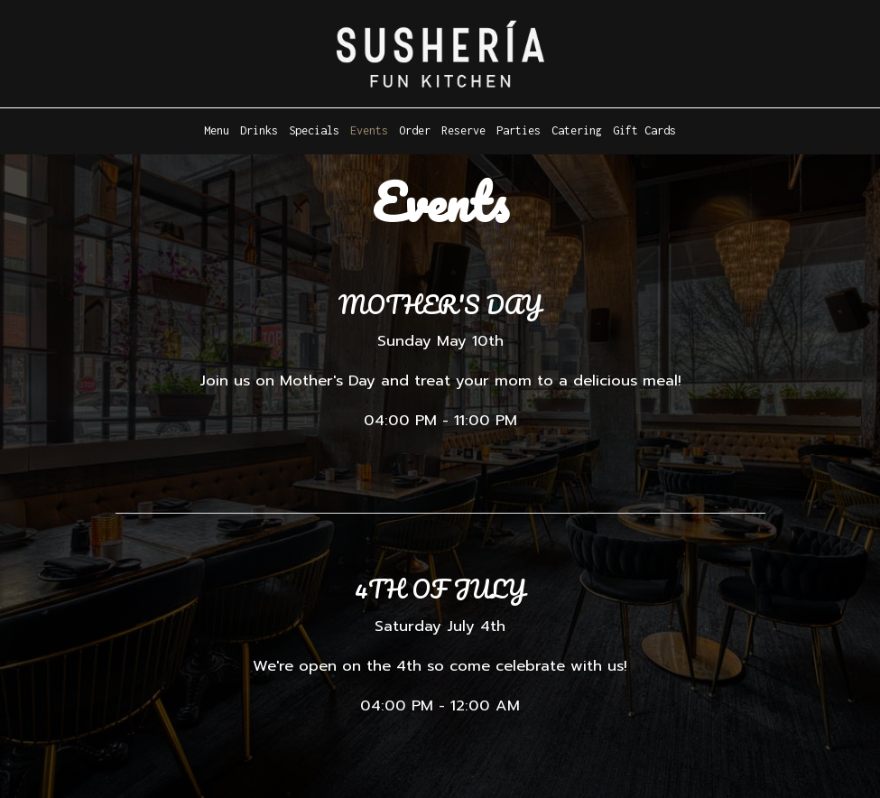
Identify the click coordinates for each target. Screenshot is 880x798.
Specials (314, 130)
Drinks (259, 130)
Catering (576, 130)
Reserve (463, 130)
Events (369, 130)
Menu (216, 130)
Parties (518, 130)
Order (415, 130)
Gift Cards (644, 130)
